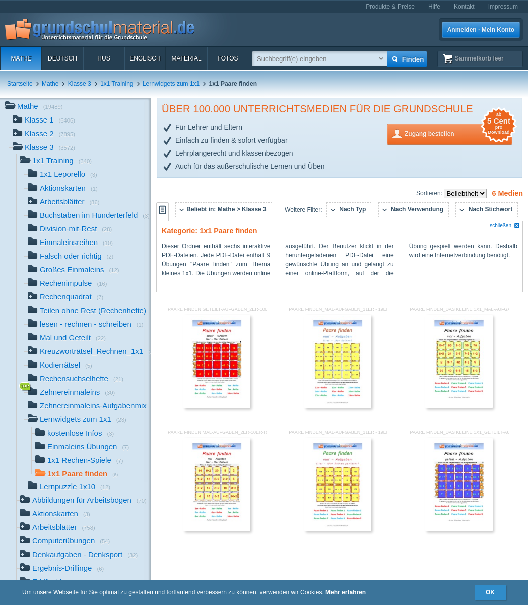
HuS (103, 58)
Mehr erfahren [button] (345, 592)
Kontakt (464, 6)
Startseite (20, 83)
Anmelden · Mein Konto (480, 29)
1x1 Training (116, 83)
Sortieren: (430, 193)
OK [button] (490, 592)
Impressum (503, 6)
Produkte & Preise (390, 6)
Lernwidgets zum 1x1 (171, 83)
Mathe (21, 58)
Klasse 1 (44, 120)
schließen (505, 225)
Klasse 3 (79, 83)
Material (186, 58)
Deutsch (62, 58)
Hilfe (434, 6)
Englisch (144, 58)
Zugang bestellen (458, 133)
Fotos (227, 58)
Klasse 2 (44, 134)
